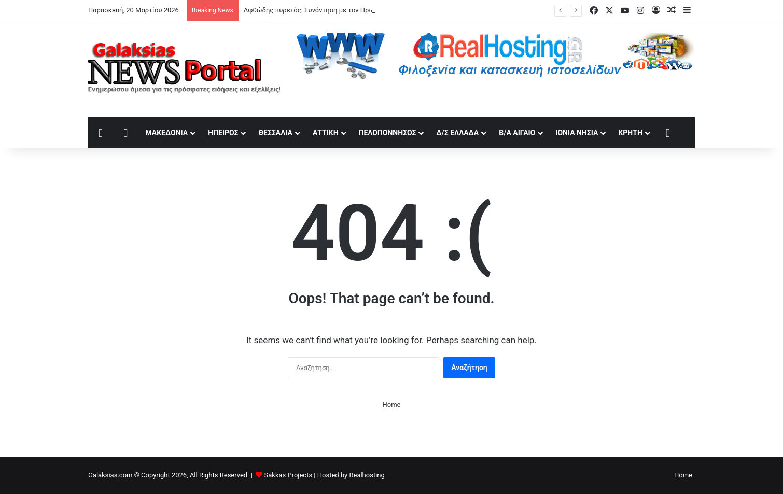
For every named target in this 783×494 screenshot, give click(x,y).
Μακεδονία (166, 133)
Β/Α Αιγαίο (517, 133)
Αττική (326, 133)
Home (392, 404)
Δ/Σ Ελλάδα (457, 133)
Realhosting (366, 475)
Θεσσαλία (275, 133)
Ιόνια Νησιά (576, 133)
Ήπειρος (223, 133)
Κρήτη (630, 133)
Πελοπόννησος (387, 133)
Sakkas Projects (288, 475)
